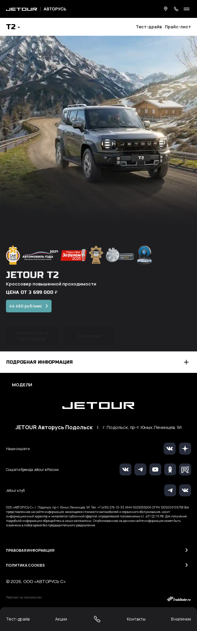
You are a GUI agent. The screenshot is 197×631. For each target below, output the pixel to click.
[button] (13, 27)
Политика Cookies (25, 565)
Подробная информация (39, 362)
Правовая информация (30, 550)
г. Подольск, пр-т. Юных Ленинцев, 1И (142, 427)
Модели (22, 385)
